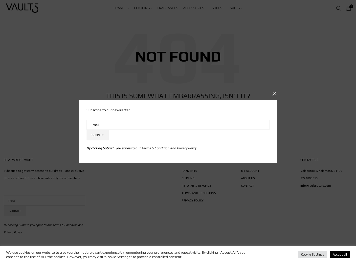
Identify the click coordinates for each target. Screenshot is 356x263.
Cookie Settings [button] (312, 254)
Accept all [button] (340, 254)
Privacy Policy (186, 148)
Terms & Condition (155, 148)
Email (178, 115)
